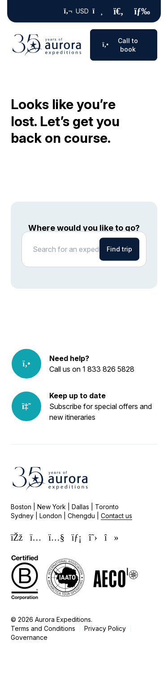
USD (83, 11)
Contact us (116, 516)
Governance (29, 637)
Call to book (120, 45)
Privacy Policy (105, 628)
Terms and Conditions (43, 628)
